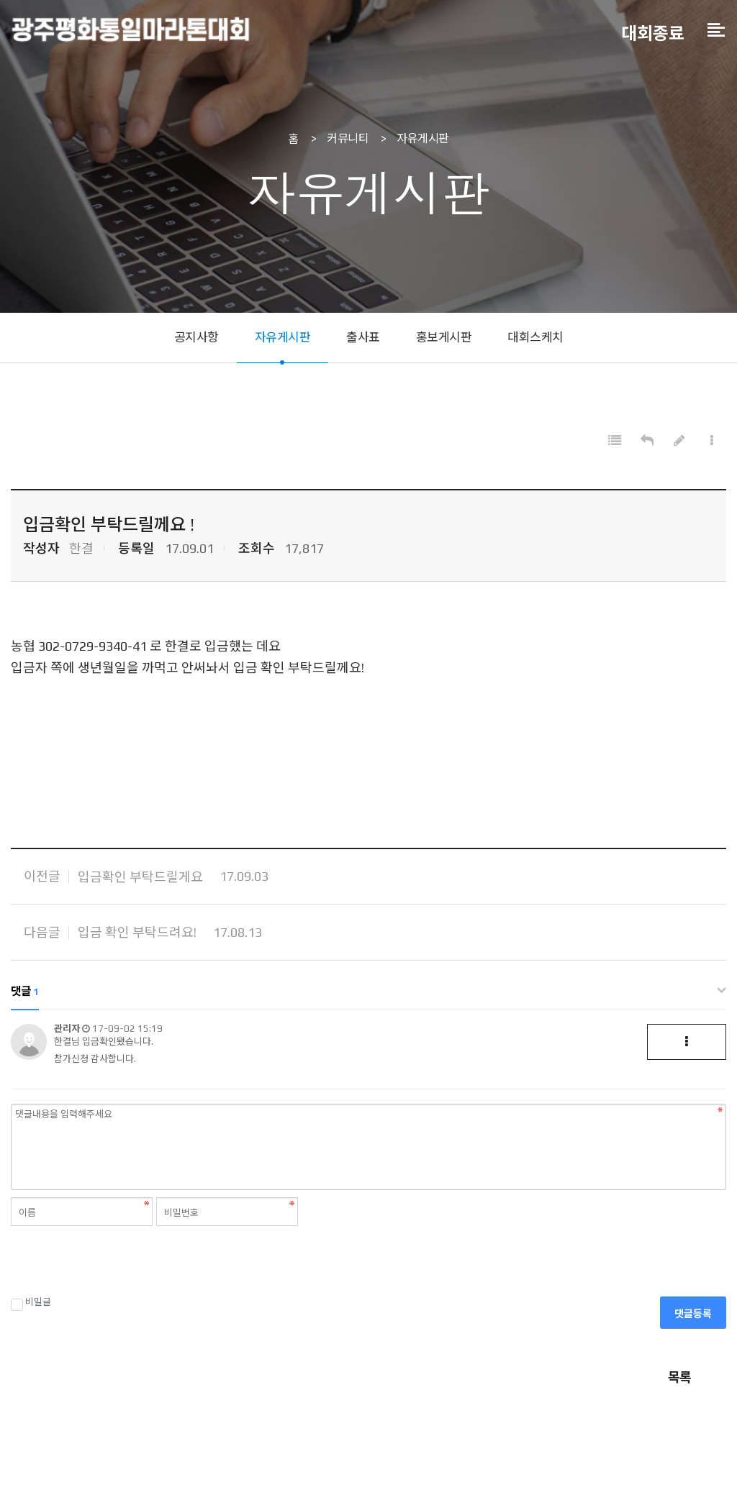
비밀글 (31, 1303)
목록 (679, 1378)
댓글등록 (693, 1315)
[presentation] (120, 1263)
